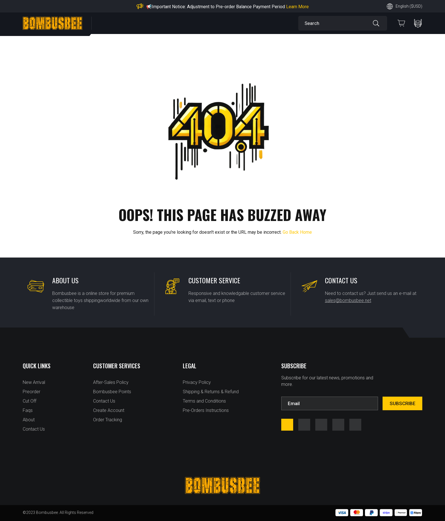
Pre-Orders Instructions (206, 410)
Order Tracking (107, 419)
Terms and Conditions (204, 401)
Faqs (28, 410)
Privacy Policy (197, 382)
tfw (355, 425)
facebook (287, 425)
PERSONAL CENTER (417, 23)
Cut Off (29, 401)
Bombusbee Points (112, 391)
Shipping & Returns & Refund (211, 391)
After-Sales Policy (111, 382)
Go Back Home (297, 232)
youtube (321, 425)
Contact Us (34, 429)
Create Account (108, 410)
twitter (338, 425)
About (29, 419)
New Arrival (34, 382)
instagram (304, 425)
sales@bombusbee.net (348, 300)
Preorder (31, 391)
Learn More (297, 6)
